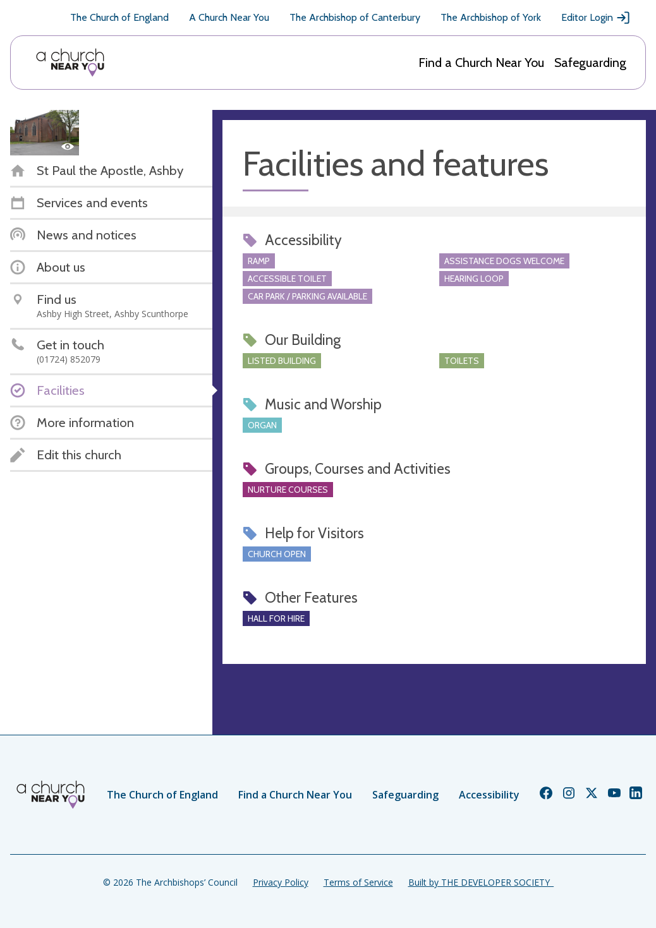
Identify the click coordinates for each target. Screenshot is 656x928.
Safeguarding (590, 62)
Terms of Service (358, 882)
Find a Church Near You (481, 62)
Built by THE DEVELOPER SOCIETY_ (481, 882)
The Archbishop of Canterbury (354, 17)
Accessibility (489, 795)
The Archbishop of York (490, 17)
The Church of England (119, 17)
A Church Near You (229, 17)
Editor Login (596, 17)
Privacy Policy (280, 882)
